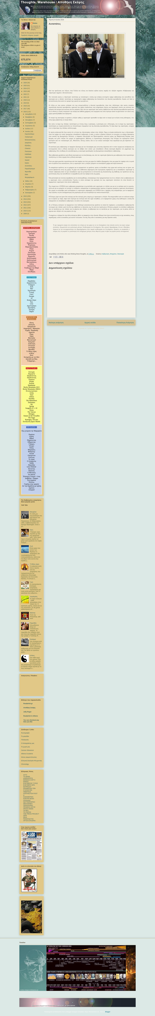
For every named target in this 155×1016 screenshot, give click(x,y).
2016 (25, 111)
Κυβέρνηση (105, 254)
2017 (25, 108)
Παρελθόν (33, 623)
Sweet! (27, 160)
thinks (35, 23)
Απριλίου (28, 184)
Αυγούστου (29, 126)
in (23, 795)
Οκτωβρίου (29, 120)
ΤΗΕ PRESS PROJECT (31, 814)
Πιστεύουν (28, 151)
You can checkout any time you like (31, 721)
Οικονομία (120, 254)
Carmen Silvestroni (27, 750)
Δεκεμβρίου (29, 114)
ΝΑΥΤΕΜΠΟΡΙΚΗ (29, 802)
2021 (25, 97)
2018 (25, 106)
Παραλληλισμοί (30, 168)
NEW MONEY (28, 804)
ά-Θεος (32, 655)
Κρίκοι (27, 163)
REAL (25, 817)
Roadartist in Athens (30, 716)
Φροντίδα (28, 171)
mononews (26, 800)
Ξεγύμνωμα (29, 137)
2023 (25, 91)
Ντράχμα (33, 639)
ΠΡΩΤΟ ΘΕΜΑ (28, 809)
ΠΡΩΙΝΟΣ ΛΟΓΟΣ (29, 807)
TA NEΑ (25, 810)
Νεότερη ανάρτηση (56, 323)
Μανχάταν (33, 512)
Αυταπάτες (28, 166)
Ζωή (31, 546)
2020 (25, 100)
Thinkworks (25, 740)
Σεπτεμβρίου (29, 123)
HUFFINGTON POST (30, 793)
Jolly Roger (27, 712)
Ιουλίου (27, 128)
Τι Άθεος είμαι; (34, 564)
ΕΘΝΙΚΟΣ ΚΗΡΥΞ (29, 780)
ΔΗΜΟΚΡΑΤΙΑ (28, 778)
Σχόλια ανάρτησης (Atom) (95, 328)
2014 (25, 199)
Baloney (32, 613)
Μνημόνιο (113, 254)
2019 (25, 103)
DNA (26, 174)
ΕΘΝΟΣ (26, 781)
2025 (25, 85)
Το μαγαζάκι (25, 736)
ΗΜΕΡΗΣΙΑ (27, 792)
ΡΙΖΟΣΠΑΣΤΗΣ (28, 819)
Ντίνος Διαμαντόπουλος (29, 757)
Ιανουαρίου (29, 192)
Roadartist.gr (28, 703)
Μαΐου (27, 181)
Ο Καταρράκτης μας (27, 743)
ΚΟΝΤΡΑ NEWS (28, 798)
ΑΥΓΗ (25, 775)
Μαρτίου (28, 187)
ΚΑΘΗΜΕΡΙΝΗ (28, 797)
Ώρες (31, 530)
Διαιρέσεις (28, 143)
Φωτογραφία (25, 733)
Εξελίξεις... (28, 145)
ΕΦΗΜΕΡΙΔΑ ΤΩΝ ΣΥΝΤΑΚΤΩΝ (29, 789)
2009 (25, 213)
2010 (25, 211)
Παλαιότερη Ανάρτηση (125, 323)
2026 (25, 83)
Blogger (107, 1012)
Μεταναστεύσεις (30, 140)
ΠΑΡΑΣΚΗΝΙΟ (28, 805)
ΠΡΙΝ (25, 815)
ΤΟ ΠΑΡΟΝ (27, 812)
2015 (25, 196)
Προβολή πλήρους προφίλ (29, 35)
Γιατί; (31, 582)
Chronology (25, 764)
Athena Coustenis (27, 754)
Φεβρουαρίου (29, 190)
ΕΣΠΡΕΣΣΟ (27, 787)
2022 (25, 94)
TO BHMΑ (26, 776)
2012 (25, 205)
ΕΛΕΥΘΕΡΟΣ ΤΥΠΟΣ (30, 783)
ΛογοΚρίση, (34, 596)
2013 (25, 202)
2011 (25, 208)
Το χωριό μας (25, 747)
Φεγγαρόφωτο (29, 177)
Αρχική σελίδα (90, 323)
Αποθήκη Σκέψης (29, 707)
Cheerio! (27, 148)
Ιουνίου (27, 131)
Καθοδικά (28, 154)
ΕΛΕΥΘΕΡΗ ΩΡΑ (29, 785)
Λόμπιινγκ (28, 157)
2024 (25, 88)
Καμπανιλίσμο (29, 134)
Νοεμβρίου (29, 117)
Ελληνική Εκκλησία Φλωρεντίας (31, 760)
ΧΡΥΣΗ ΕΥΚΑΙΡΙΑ (29, 820)
